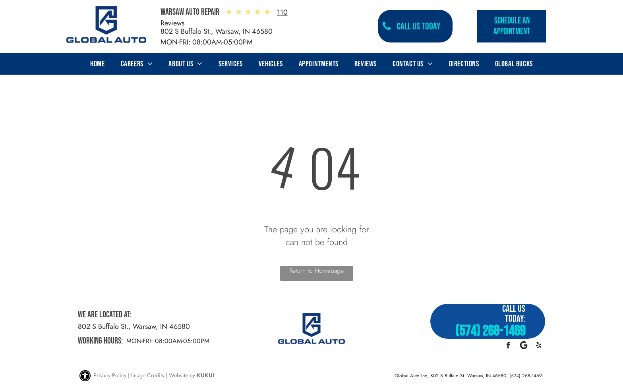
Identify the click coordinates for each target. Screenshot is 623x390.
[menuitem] (97, 64)
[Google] (523, 346)
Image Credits (147, 375)
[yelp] (538, 346)
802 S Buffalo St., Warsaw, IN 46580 (217, 31)
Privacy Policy (109, 375)
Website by (182, 375)
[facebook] (508, 346)
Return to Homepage (316, 270)
